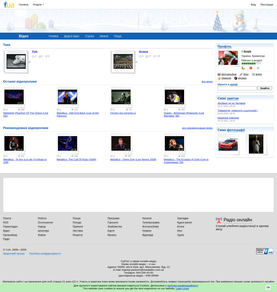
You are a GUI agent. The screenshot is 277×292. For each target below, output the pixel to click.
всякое (143, 51)
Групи (180, 234)
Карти (111, 230)
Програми (113, 218)
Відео (6, 230)
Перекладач (10, 226)
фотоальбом (227, 74)
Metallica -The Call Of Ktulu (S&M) (76, 159)
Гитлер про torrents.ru (123, 113)
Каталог (147, 218)
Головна (23, 4)
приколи (224, 78)
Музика (112, 234)
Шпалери (43, 230)
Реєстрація (266, 4)
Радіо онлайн (238, 219)
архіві (234, 84)
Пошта (7, 218)
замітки (233, 98)
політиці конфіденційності (182, 285)
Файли (42, 234)
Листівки (78, 230)
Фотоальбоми (150, 226)
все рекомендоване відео (197, 128)
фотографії (236, 130)
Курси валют (184, 222)
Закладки (182, 218)
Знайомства (115, 226)
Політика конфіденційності (45, 253)
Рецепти (78, 234)
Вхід (253, 4)
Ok (268, 287)
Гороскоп (113, 222)
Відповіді (147, 234)
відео (257, 74)
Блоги (180, 226)
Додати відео (71, 36)
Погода (77, 222)
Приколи (78, 226)
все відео (207, 81)
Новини (146, 230)
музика (240, 78)
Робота (42, 218)
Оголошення (45, 222)
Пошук (118, 36)
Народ (42, 226)
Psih (35, 51)
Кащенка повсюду (228, 117)
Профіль (225, 46)
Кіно (179, 230)
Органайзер (10, 234)
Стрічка (89, 36)
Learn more (182, 288)
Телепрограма (150, 222)
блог (244, 74)
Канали (104, 36)
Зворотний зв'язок (14, 253)
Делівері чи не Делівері (231, 103)
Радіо (6, 238)
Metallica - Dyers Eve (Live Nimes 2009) (133, 159)
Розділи (37, 4)
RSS (5, 222)
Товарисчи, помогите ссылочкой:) (238, 110)
